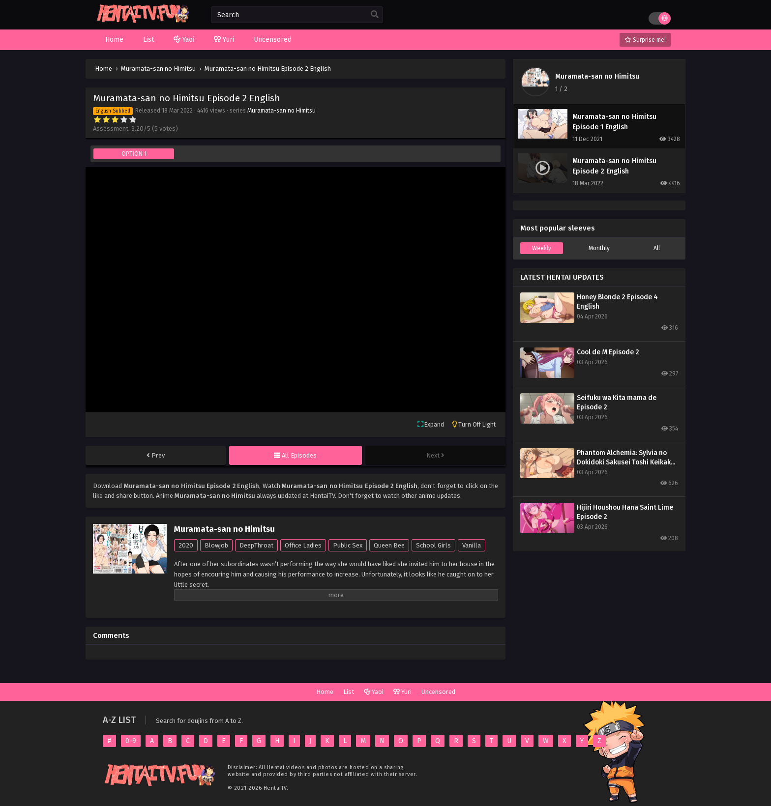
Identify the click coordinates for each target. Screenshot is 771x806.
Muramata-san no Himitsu (281, 110)
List (348, 691)
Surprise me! (645, 39)
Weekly (541, 248)
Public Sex (347, 545)
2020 (185, 545)
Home (324, 691)
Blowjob (216, 545)
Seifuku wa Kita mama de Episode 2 (616, 402)
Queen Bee (389, 545)
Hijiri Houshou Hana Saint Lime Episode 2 (625, 512)
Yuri (402, 691)
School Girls (433, 545)
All (656, 248)
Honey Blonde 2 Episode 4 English (617, 302)
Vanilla (471, 545)
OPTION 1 (134, 153)
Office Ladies (303, 545)
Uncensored (438, 691)
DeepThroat (256, 545)
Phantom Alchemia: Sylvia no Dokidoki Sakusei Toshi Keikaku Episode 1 (626, 458)
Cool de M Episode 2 (608, 352)
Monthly (599, 248)
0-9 (130, 741)
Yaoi (374, 691)
